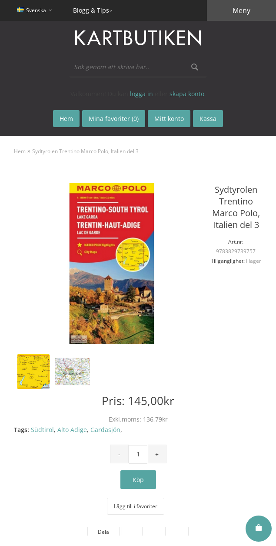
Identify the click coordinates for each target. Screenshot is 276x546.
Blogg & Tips (91, 10)
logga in (141, 94)
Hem (20, 151)
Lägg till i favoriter (135, 506)
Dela (103, 532)
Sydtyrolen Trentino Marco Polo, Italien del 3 (85, 151)
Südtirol (42, 429)
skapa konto (187, 94)
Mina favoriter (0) (114, 118)
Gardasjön (105, 429)
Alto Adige (72, 429)
